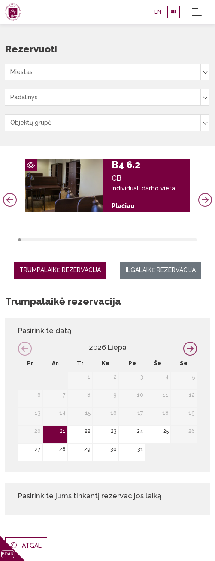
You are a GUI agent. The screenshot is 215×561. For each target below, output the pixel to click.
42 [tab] (143, 239)
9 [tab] (43, 239)
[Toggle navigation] (198, 12)
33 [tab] (116, 239)
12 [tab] (53, 239)
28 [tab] (101, 239)
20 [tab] (77, 239)
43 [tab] (146, 239)
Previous (10, 200)
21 (63, 431)
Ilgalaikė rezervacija (161, 270)
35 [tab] (122, 239)
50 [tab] (168, 239)
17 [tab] (68, 239)
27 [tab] (98, 239)
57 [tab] (189, 239)
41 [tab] (140, 239)
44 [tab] (149, 239)
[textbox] (107, 72)
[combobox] (107, 72)
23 (114, 431)
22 (88, 431)
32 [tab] (113, 239)
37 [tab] (128, 239)
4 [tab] (28, 239)
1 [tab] (19, 239)
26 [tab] (95, 239)
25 (166, 431)
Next (205, 200)
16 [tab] (65, 239)
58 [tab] (192, 239)
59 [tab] (195, 239)
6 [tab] (34, 239)
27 (38, 449)
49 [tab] (165, 239)
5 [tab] (31, 239)
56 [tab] (186, 239)
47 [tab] (158, 239)
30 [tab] (107, 239)
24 (140, 431)
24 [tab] (89, 239)
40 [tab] (137, 239)
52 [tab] (174, 239)
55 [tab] (183, 239)
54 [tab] (180, 239)
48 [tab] (162, 239)
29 (87, 449)
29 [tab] (104, 239)
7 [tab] (37, 239)
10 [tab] (46, 239)
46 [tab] (155, 239)
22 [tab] (83, 239)
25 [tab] (92, 239)
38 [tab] (131, 239)
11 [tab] (49, 239)
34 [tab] (119, 239)
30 (113, 449)
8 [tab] (40, 239)
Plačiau (123, 205)
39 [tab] (134, 239)
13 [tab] (56, 239)
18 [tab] (71, 239)
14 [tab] (59, 239)
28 (62, 449)
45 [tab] (152, 239)
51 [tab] (171, 239)
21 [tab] (80, 239)
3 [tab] (25, 239)
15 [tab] (62, 239)
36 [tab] (125, 239)
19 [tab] (74, 239)
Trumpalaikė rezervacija (60, 270)
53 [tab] (177, 239)
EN (157, 12)
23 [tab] (86, 239)
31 (140, 449)
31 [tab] (110, 239)
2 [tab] (22, 239)
